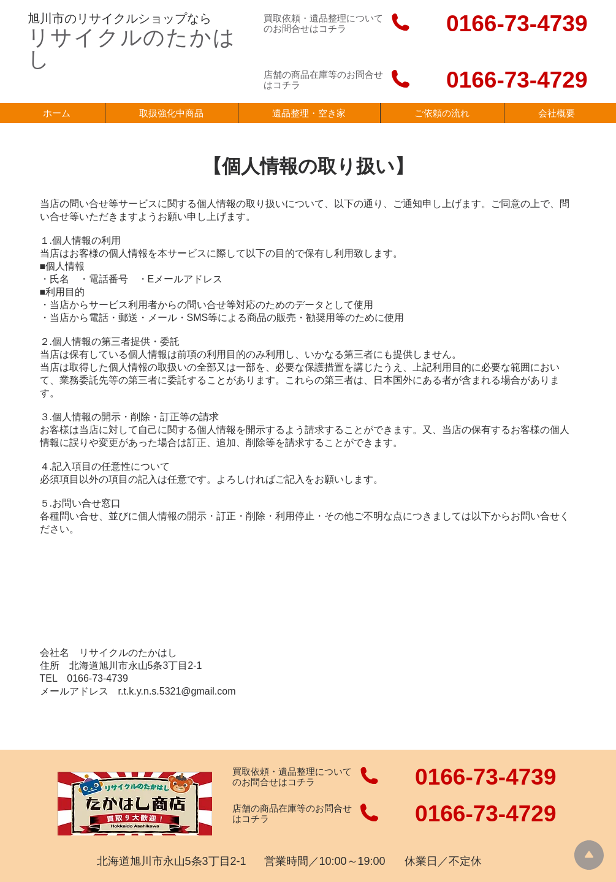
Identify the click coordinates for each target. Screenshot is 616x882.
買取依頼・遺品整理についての (292, 776)
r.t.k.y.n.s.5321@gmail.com (177, 691)
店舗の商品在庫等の (273, 808)
